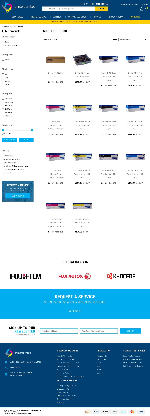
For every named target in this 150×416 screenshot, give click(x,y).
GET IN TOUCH (18, 196)
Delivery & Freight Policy (66, 385)
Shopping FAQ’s (63, 388)
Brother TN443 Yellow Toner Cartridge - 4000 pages (82, 174)
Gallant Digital (27, 413)
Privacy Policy (62, 392)
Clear (26, 140)
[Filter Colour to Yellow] (18, 84)
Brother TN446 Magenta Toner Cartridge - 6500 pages (56, 222)
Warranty (60, 402)
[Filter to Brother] (18, 42)
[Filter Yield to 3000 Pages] (18, 112)
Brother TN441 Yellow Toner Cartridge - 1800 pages (82, 125)
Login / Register (126, 4)
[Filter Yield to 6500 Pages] (18, 99)
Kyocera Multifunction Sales (68, 366)
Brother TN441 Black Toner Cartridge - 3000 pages (108, 76)
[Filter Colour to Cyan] (18, 77)
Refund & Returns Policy (66, 395)
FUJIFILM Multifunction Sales (68, 363)
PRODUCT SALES (17, 17)
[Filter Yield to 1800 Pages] (18, 116)
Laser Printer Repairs (131, 356)
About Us (100, 369)
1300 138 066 (102, 4)
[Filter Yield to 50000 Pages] (18, 102)
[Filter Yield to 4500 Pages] (18, 105)
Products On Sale (63, 373)
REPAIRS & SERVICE (39, 17)
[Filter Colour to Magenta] (18, 81)
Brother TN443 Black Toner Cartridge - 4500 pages (108, 125)
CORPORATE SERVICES (78, 17)
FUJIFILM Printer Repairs (132, 363)
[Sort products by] (132, 39)
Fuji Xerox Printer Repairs (133, 366)
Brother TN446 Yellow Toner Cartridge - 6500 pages (82, 222)
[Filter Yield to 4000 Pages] (18, 109)
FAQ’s (99, 363)
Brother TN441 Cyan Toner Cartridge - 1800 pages (135, 76)
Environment (102, 359)
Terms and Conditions (65, 399)
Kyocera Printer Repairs (132, 359)
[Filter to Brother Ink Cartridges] (18, 45)
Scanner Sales (62, 369)
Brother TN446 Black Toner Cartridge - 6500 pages (108, 174)
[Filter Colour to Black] (18, 74)
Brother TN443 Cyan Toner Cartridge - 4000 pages (135, 125)
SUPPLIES (58, 17)
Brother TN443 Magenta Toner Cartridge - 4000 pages (56, 174)
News (136, 4)
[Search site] (101, 9)
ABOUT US (98, 17)
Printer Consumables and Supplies (70, 376)
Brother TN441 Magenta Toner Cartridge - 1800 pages (56, 125)
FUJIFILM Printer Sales (65, 356)
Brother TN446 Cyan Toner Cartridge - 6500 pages (135, 174)
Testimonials (102, 356)
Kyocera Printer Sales (65, 359)
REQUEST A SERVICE (116, 17)
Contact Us (144, 4)
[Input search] (77, 9)
